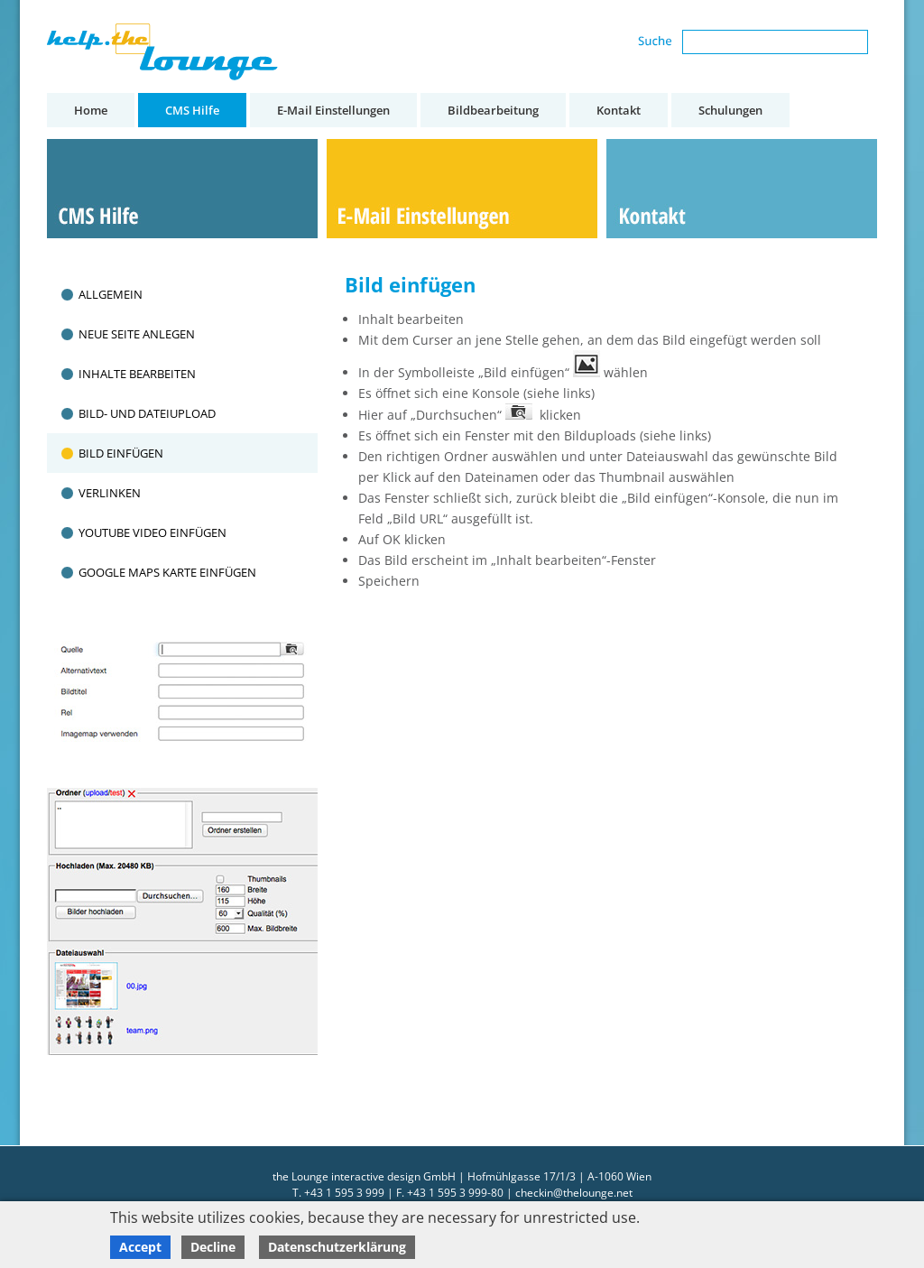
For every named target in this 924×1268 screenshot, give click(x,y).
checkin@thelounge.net (574, 1192)
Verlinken (110, 493)
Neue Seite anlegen (137, 334)
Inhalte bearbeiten (137, 374)
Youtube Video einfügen (152, 532)
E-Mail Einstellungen (333, 110)
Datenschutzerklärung (337, 1246)
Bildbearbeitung (493, 110)
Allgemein (111, 294)
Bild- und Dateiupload (147, 413)
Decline (213, 1246)
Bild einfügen (121, 453)
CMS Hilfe (192, 110)
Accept (140, 1246)
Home (90, 110)
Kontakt (618, 110)
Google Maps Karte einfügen (167, 572)
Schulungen (730, 110)
